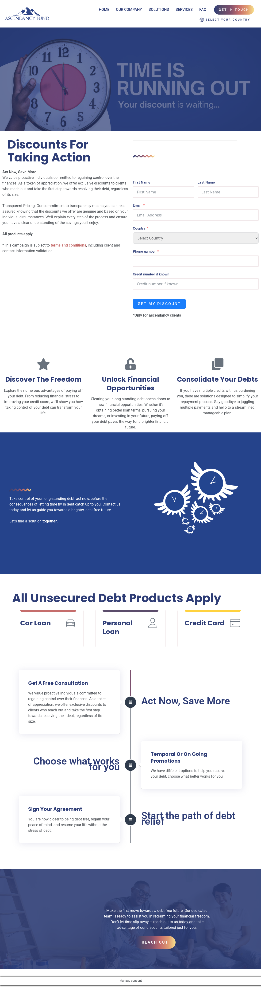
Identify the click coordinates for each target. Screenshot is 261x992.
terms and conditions (68, 236)
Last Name (206, 173)
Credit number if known (151, 265)
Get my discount (159, 294)
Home (104, 9)
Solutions (159, 9)
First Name (141, 173)
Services (184, 9)
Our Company (129, 9)
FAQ (202, 9)
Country (139, 219)
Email (137, 196)
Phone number (144, 242)
